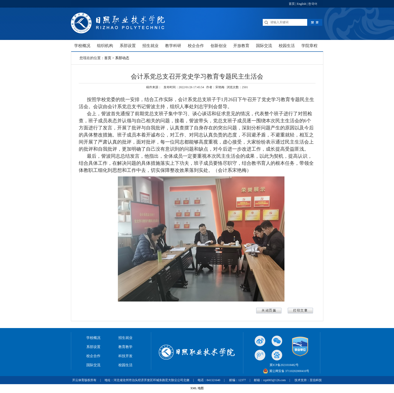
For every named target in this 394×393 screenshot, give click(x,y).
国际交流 (93, 365)
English (301, 4)
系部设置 (93, 347)
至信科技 (316, 380)
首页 (292, 4)
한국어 (312, 4)
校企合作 (93, 356)
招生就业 (125, 338)
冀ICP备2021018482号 (284, 365)
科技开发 (125, 356)
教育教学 (125, 347)
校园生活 (125, 365)
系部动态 (122, 58)
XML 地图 (197, 388)
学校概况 (93, 338)
